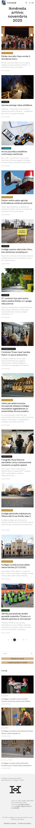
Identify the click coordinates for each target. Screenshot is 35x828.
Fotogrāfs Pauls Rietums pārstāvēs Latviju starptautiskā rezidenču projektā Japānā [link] (16, 462)
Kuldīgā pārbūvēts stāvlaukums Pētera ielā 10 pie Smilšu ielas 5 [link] (16, 515)
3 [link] (17, 640)
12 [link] (23, 640)
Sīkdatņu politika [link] (10, 823)
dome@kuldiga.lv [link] (24, 804)
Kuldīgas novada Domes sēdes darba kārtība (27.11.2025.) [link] (15, 566)
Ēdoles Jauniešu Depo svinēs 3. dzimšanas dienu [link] (15, 57)
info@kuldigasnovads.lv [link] (23, 806)
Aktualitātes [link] (7, 53)
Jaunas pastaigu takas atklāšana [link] (16, 105)
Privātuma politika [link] (24, 823)
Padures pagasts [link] (8, 349)
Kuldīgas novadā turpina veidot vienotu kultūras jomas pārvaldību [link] (16, 700)
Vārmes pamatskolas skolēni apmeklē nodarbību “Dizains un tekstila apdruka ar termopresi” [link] (16, 616)
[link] (12, 2)
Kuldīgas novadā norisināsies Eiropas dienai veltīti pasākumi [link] (17, 732)
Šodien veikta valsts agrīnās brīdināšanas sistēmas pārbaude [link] (16, 201)
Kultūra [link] (5, 696)
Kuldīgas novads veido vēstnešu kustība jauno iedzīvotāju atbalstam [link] (16, 764)
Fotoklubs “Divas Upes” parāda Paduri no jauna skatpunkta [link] (15, 353)
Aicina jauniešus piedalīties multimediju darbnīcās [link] (14, 153)
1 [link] (11, 640)
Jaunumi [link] (5, 102)
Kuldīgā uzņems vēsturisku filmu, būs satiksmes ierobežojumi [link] (16, 250)
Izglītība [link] (5, 610)
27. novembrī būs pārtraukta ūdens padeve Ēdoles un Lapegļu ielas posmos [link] (16, 301)
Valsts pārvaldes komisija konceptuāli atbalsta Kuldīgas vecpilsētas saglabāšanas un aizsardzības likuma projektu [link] (15, 407)
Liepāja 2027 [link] (6, 456)
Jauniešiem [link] (6, 148)
